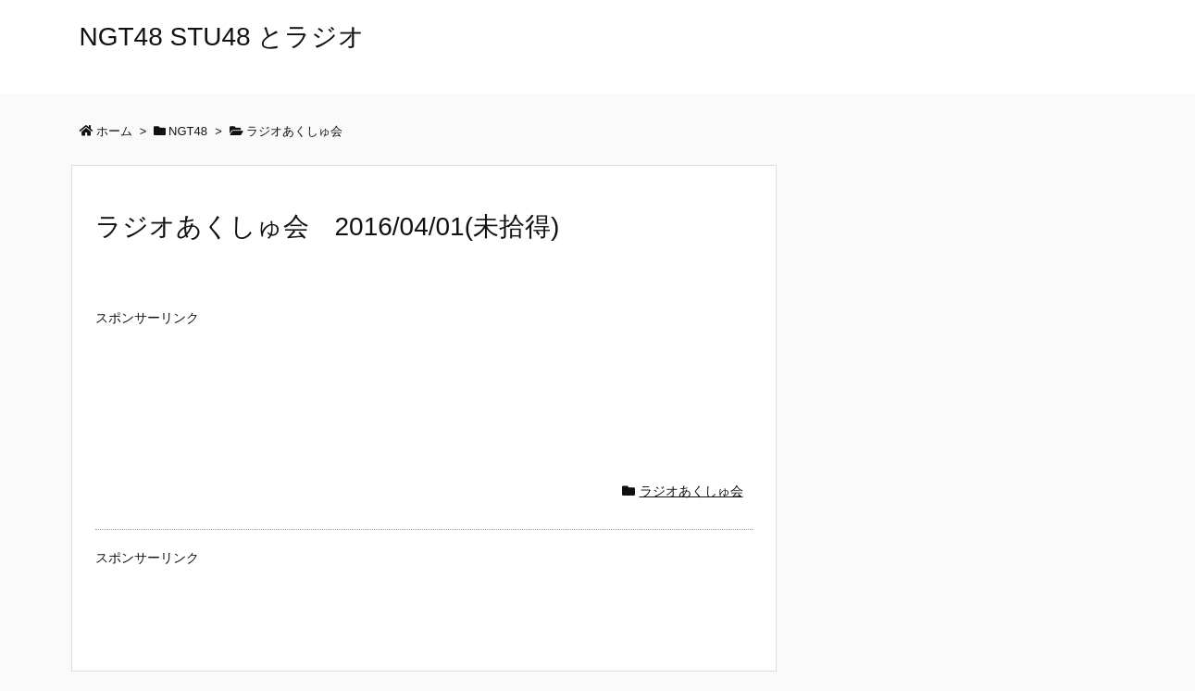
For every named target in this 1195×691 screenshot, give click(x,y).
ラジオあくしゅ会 (691, 491)
